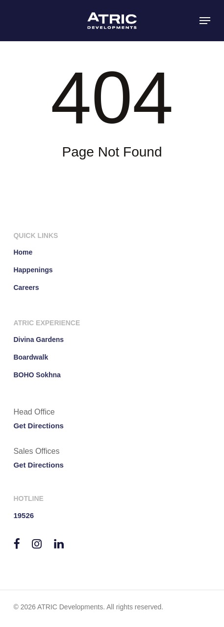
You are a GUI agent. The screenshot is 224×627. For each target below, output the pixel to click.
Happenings (32, 270)
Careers (26, 287)
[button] (204, 21)
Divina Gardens (38, 339)
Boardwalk (30, 357)
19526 (23, 515)
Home (22, 252)
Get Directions (38, 425)
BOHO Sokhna (36, 375)
